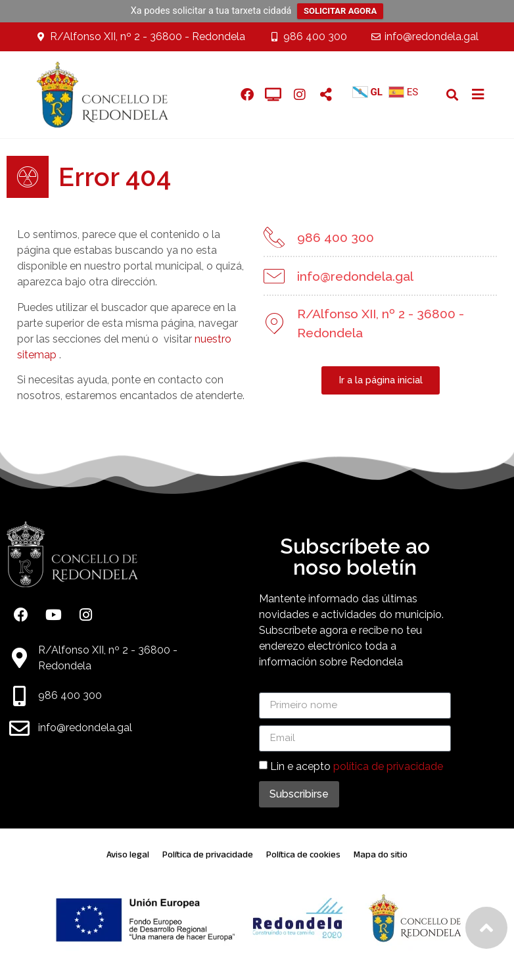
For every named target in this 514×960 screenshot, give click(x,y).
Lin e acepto (356, 766)
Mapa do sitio (381, 854)
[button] (452, 94)
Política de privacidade (207, 854)
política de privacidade (388, 766)
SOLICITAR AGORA (340, 11)
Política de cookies (303, 854)
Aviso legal (127, 854)
